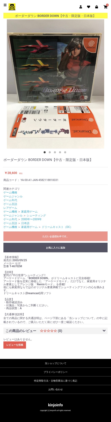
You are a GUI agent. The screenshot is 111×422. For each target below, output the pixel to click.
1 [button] (45, 153)
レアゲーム (10, 207)
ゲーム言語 (10, 204)
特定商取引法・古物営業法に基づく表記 (55, 380)
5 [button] (66, 153)
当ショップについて (55, 363)
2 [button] (50, 153)
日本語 (25, 223)
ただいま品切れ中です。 (55, 236)
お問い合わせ (55, 389)
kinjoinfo (55, 405)
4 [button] (60, 153)
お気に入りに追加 (55, 247)
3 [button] (55, 153)
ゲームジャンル (13, 196)
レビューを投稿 (14, 344)
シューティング (36, 215)
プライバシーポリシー (56, 372)
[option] (55, 84)
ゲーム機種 (10, 192)
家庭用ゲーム (29, 211)
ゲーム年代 (10, 200)
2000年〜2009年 (31, 219)
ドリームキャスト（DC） (57, 227)
